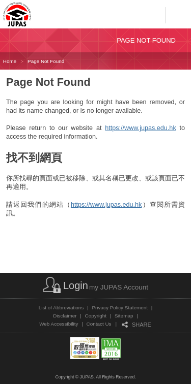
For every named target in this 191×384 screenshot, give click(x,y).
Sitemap (124, 315)
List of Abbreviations (61, 307)
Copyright (95, 315)
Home (9, 61)
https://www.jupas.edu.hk (140, 128)
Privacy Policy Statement (120, 307)
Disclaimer (64, 315)
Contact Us (99, 324)
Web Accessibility (58, 324)
